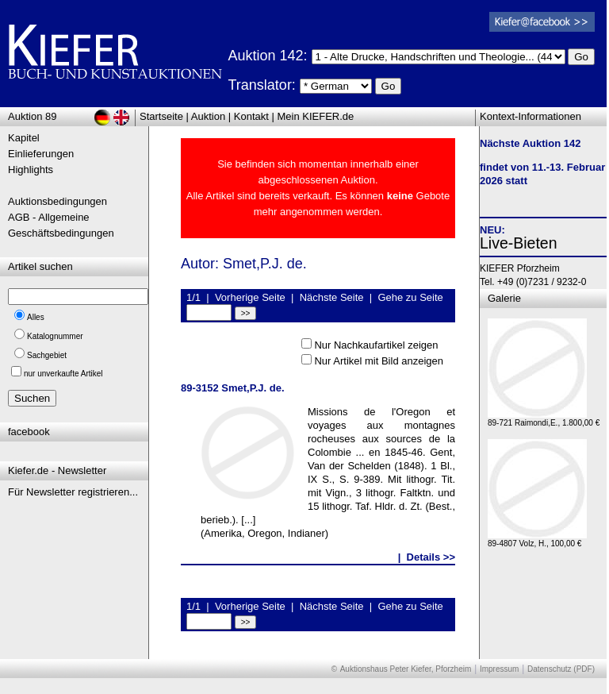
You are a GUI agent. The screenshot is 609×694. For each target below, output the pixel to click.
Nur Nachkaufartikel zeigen (376, 345)
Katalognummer (55, 336)
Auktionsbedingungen (57, 201)
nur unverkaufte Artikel (63, 373)
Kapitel (24, 138)
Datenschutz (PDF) (561, 669)
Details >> (431, 557)
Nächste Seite (332, 297)
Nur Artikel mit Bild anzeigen (378, 361)
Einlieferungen (41, 154)
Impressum (499, 669)
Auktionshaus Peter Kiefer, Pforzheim (406, 669)
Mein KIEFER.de (316, 116)
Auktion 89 (32, 116)
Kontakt (251, 116)
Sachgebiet (47, 355)
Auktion (208, 116)
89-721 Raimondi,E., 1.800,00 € (543, 419)
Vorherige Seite (250, 297)
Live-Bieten (518, 243)
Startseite (161, 116)
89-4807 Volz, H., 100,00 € (537, 539)
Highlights (30, 169)
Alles (35, 317)
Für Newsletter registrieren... (73, 492)
